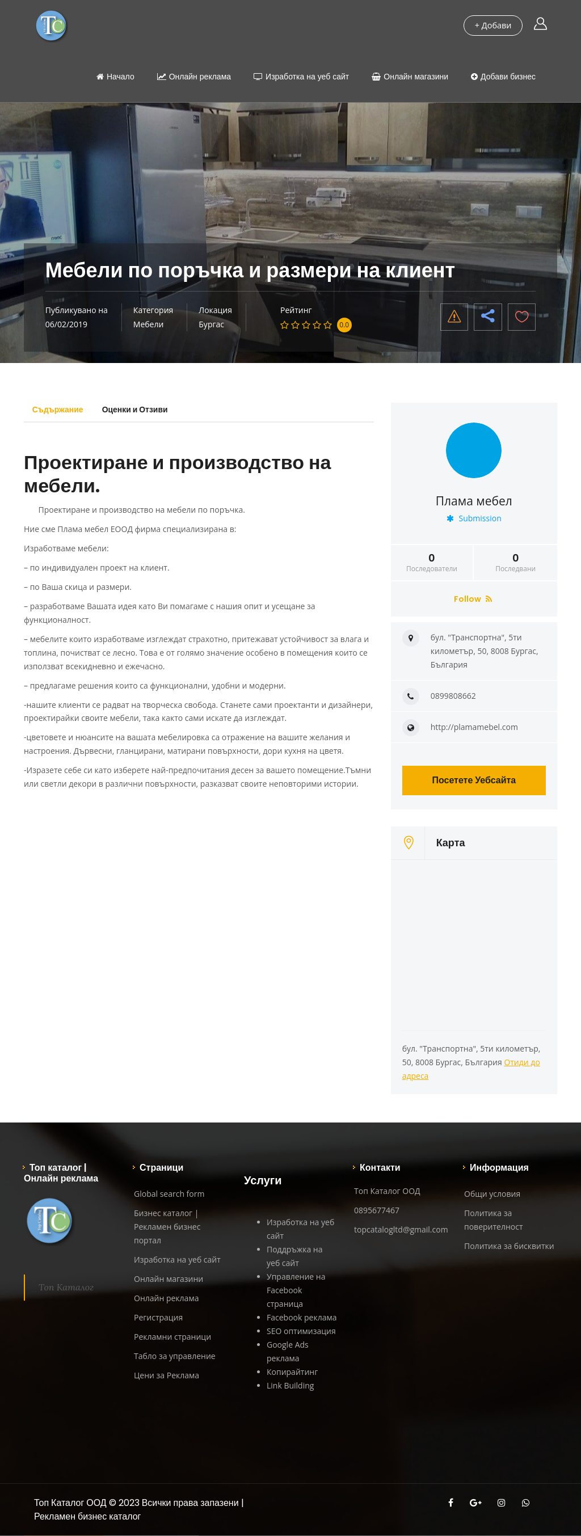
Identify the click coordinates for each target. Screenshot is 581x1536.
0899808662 (453, 695)
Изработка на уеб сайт (301, 76)
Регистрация (158, 1317)
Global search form (169, 1193)
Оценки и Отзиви (137, 409)
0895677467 (376, 1210)
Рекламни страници (172, 1336)
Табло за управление (175, 1356)
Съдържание (58, 409)
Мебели (148, 324)
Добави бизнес (503, 76)
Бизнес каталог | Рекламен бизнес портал (167, 1227)
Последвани (515, 562)
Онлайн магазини (410, 76)
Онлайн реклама (194, 76)
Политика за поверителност (493, 1220)
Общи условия (492, 1193)
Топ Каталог (66, 1287)
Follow (473, 599)
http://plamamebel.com (474, 726)
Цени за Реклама (166, 1375)
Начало (115, 76)
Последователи (432, 562)
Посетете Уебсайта (474, 780)
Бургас (211, 324)
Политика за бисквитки (509, 1245)
